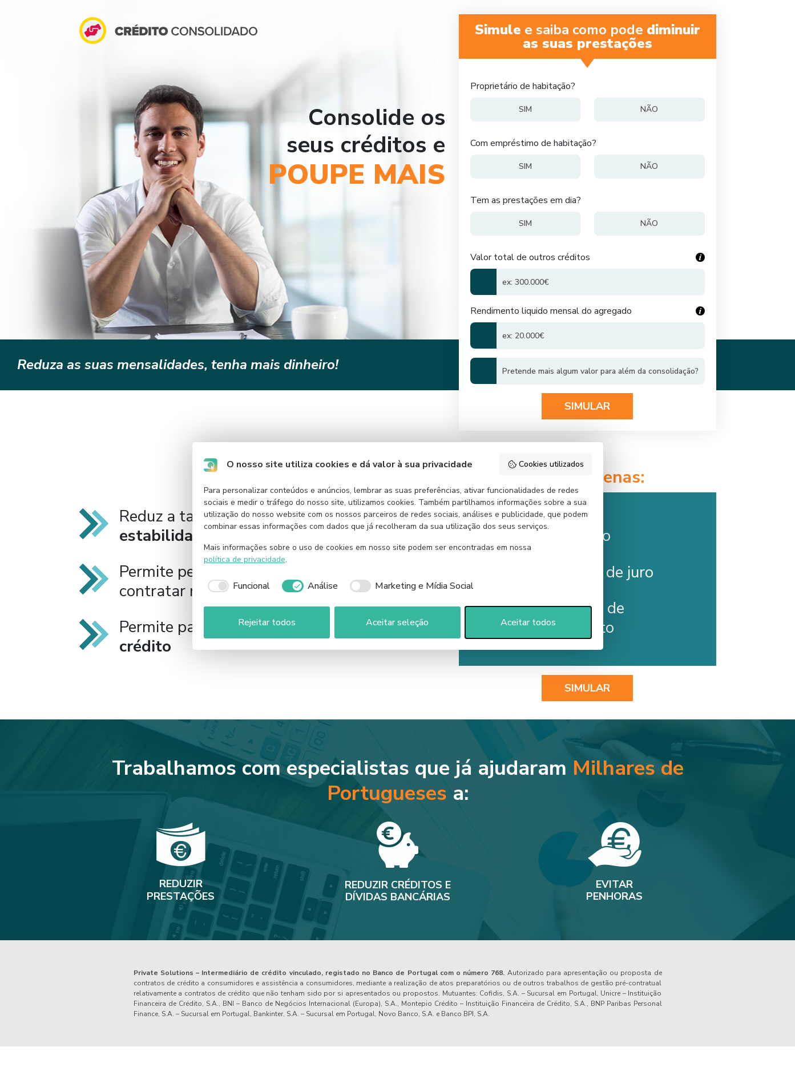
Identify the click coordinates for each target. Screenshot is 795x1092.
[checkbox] (237, 586)
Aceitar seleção (397, 622)
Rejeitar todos (267, 622)
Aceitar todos (528, 622)
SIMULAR (587, 688)
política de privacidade (244, 559)
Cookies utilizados (545, 464)
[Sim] (525, 110)
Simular (587, 406)
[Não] (649, 110)
